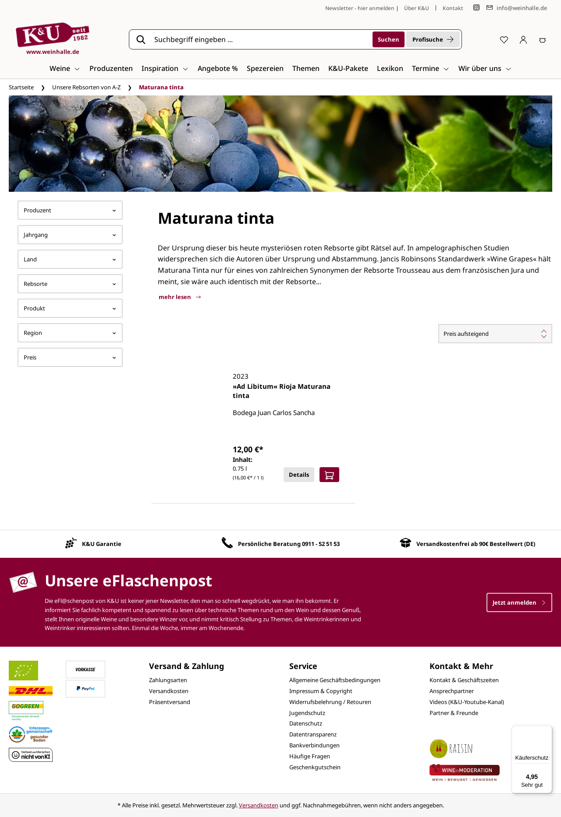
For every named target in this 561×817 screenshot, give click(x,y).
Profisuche (433, 39)
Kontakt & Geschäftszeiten (464, 680)
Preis (70, 357)
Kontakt (453, 8)
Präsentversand (169, 702)
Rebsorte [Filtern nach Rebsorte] (70, 284)
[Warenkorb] (542, 39)
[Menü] (547, 730)
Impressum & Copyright (320, 691)
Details (299, 475)
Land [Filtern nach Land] (70, 259)
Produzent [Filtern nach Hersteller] (70, 210)
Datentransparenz (313, 734)
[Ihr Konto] (523, 39)
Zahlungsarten (168, 680)
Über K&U (416, 8)
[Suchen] (389, 39)
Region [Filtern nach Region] (70, 333)
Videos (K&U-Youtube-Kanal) (467, 702)
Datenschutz (305, 723)
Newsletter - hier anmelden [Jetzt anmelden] (359, 8)
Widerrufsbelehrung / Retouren (330, 702)
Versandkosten (168, 691)
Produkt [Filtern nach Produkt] (70, 308)
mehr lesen (180, 297)
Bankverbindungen (314, 745)
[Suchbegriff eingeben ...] (260, 39)
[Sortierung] (495, 333)
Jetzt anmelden (519, 602)
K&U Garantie (101, 544)
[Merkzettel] (504, 39)
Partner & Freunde (454, 713)
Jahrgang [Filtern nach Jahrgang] (70, 235)
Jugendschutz (307, 713)
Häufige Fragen (309, 756)
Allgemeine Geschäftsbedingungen (334, 680)
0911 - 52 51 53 (321, 544)
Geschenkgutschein (315, 767)
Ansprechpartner (452, 691)
